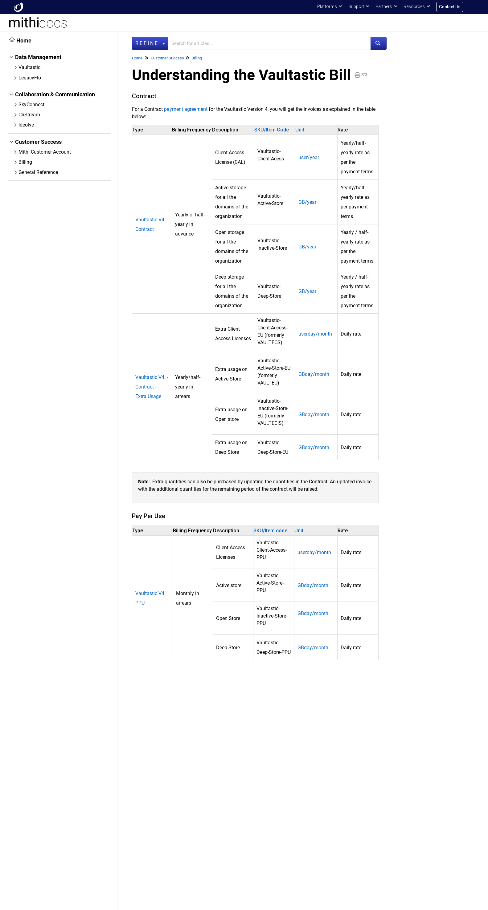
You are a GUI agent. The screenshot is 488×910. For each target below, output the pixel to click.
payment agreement (185, 109)
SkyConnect (31, 104)
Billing (25, 162)
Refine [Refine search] (150, 43)
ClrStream (29, 115)
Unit (299, 130)
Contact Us (450, 6)
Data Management (38, 57)
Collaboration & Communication (55, 94)
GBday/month (313, 374)
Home (23, 40)
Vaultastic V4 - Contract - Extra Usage (151, 386)
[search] (269, 43)
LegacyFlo (29, 78)
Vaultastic (29, 67)
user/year (308, 157)
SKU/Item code (270, 531)
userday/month (315, 334)
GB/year (307, 202)
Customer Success (38, 142)
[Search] (379, 43)
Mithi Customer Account (44, 152)
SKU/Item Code (271, 130)
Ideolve (26, 125)
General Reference (38, 172)
